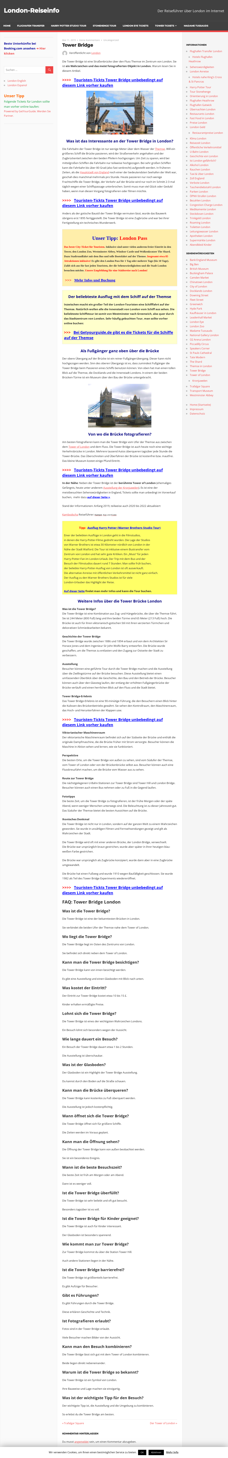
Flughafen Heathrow (202, 100)
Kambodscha (70, 514)
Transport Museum (201, 391)
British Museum (199, 269)
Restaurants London (202, 114)
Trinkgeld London (200, 218)
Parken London (199, 191)
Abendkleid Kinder (201, 244)
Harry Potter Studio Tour (68, 25)
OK (142, 1452)
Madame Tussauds (196, 25)
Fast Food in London (202, 118)
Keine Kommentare (89, 40)
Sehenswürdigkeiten (202, 67)
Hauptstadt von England (94, 172)
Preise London (198, 122)
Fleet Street (196, 299)
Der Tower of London (162, 1423)
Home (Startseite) (200, 404)
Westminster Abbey (201, 395)
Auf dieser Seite (74, 591)
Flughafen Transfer (30, 25)
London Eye (197, 322)
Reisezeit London (200, 143)
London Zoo (197, 326)
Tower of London (79, 447)
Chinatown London (201, 282)
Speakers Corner (200, 348)
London (96, 53)
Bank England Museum (203, 260)
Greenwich (196, 304)
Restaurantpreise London (207, 133)
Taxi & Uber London (202, 174)
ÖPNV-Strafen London (203, 196)
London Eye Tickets (135, 25)
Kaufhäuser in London (203, 313)
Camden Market (199, 277)
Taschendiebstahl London (205, 187)
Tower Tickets (164, 25)
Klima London (198, 138)
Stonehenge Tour (104, 25)
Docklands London (201, 291)
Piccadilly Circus (199, 344)
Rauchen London (200, 169)
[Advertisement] (24, 147)
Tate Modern (197, 357)
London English (17, 81)
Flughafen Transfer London (206, 51)
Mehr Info (172, 1452)
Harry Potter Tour (200, 87)
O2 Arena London (200, 339)
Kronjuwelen (199, 380)
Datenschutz (197, 413)
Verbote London (199, 183)
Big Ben (194, 264)
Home (6, 25)
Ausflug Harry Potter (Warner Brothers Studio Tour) (124, 528)
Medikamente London (203, 209)
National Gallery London (204, 335)
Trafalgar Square (74, 1423)
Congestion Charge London (206, 205)
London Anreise (199, 71)
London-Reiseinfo (33, 10)
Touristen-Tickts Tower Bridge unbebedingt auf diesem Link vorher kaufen (112, 82)
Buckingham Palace (201, 273)
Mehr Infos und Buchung (94, 280)
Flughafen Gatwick (201, 105)
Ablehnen (156, 1452)
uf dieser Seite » (99, 497)
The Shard (196, 361)
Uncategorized (111, 40)
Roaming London (200, 222)
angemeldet (81, 1441)
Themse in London (201, 366)
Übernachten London (202, 109)
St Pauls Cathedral (201, 353)
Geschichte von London (204, 156)
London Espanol (17, 85)
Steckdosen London (201, 213)
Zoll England (197, 178)
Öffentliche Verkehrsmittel (205, 147)
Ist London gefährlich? (203, 160)
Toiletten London (200, 227)
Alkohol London (199, 165)
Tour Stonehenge (200, 91)
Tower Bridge (198, 370)
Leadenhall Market (201, 317)
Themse (160, 149)
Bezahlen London (200, 200)
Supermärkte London (202, 240)
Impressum (196, 409)
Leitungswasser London (204, 231)
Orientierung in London (204, 96)
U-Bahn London (199, 152)
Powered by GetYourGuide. (20, 111)
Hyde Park (196, 308)
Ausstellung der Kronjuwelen (121, 487)
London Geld (197, 127)
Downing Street (199, 295)
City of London (198, 286)
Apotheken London (201, 236)
